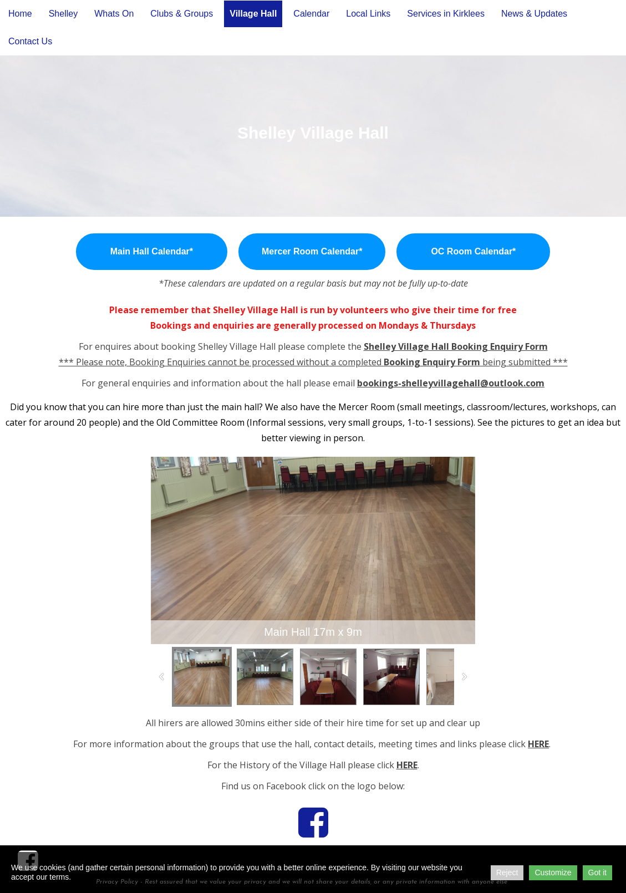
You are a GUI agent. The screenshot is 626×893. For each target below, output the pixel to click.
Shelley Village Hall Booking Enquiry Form (456, 346)
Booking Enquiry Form (432, 362)
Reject (507, 872)
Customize (553, 872)
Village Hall (253, 13)
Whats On (114, 13)
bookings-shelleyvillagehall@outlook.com (450, 383)
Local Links (368, 13)
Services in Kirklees (446, 13)
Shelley (63, 13)
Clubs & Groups (181, 13)
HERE (538, 744)
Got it (597, 872)
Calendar (311, 13)
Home (20, 13)
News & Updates (534, 13)
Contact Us (30, 41)
